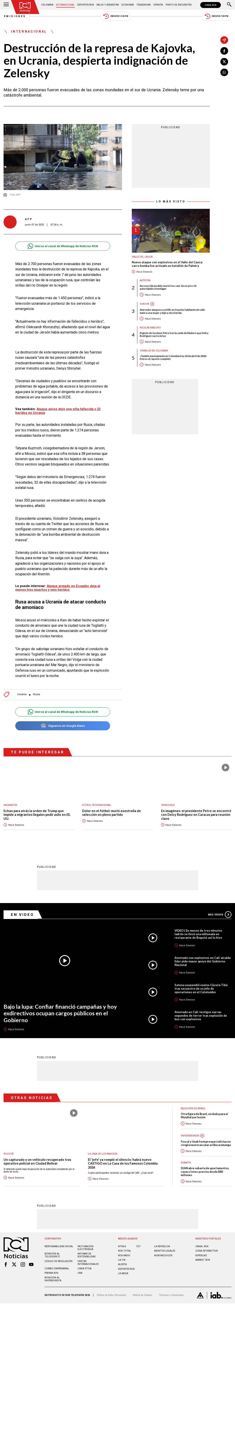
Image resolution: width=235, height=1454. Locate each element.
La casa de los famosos (103, 1153)
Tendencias (143, 4)
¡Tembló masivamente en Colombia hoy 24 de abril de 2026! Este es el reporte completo (173, 358)
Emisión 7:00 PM (217, 16)
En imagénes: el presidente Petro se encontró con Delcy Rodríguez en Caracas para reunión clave (196, 814)
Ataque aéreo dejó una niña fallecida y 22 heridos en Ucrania (58, 411)
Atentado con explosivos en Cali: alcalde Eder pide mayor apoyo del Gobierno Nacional (203, 961)
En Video (22, 914)
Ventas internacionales (88, 1263)
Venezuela (168, 805)
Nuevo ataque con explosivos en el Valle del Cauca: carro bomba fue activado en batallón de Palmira (167, 264)
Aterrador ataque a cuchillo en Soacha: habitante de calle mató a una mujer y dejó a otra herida (172, 311)
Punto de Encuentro (179, 4)
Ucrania (22, 694)
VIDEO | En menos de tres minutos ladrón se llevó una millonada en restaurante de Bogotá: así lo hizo (199, 934)
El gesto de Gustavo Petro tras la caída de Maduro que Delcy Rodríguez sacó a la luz (174, 334)
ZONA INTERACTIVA (206, 1251)
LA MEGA (123, 1273)
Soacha (145, 304)
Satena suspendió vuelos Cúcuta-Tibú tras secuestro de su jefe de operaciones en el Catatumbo (201, 988)
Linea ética (84, 1268)
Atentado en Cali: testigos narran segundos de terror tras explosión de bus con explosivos (201, 1015)
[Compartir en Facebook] (224, 51)
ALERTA (122, 1264)
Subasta (186, 1162)
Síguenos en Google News (63, 726)
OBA (80, 1273)
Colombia (47, 4)
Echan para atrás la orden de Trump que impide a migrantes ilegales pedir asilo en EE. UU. (37, 814)
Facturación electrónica (85, 1248)
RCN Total (124, 1251)
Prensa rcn (51, 1273)
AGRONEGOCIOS (163, 1255)
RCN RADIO (124, 1255)
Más (219, 914)
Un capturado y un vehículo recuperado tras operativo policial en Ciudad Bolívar (38, 1161)
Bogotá (9, 1153)
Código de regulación (58, 1261)
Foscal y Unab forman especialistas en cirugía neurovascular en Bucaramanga (206, 1143)
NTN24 (122, 1246)
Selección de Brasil (194, 1108)
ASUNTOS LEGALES (164, 1251)
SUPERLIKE (201, 1255)
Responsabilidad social (59, 1246)
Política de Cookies (142, 1295)
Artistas (145, 280)
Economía (127, 4)
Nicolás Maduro (150, 327)
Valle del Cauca (142, 256)
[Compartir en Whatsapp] (224, 72)
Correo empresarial (57, 1268)
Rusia (36, 694)
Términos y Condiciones (171, 1295)
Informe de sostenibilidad (87, 1255)
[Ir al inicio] (25, 7)
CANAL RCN (210, 5)
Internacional (65, 4)
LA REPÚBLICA (162, 1246)
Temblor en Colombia (154, 350)
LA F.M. (122, 1259)
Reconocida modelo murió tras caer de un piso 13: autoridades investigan (168, 287)
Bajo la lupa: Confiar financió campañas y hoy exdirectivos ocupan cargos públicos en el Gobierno (60, 1013)
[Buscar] (229, 5)
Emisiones (15, 16)
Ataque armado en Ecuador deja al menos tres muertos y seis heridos (57, 588)
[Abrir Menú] (6, 5)
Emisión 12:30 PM (115, 16)
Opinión (158, 4)
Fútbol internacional (96, 805)
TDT (138, 1246)
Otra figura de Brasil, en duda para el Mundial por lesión (204, 1115)
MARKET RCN (202, 1259)
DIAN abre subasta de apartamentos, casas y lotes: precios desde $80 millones (205, 1172)
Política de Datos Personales (111, 1295)
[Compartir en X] (224, 62)
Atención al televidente (52, 1255)
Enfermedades (190, 1135)
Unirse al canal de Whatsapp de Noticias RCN (62, 246)
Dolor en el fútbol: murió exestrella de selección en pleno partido (111, 813)
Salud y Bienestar (108, 4)
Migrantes (10, 805)
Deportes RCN (85, 4)
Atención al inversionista (53, 1279)
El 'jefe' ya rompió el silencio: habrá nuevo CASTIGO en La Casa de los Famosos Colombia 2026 (123, 1163)
